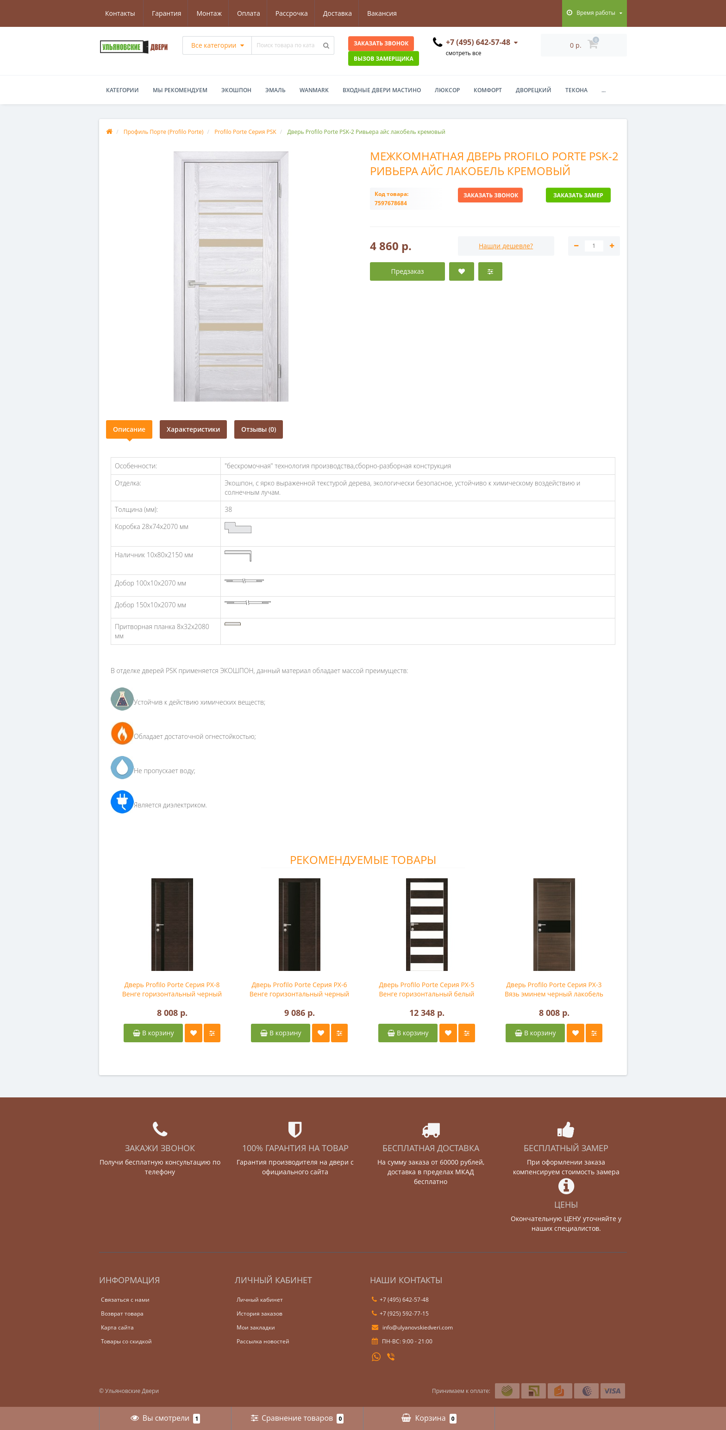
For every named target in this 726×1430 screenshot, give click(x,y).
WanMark (314, 90)
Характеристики (193, 429)
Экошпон (236, 90)
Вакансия (342, 13)
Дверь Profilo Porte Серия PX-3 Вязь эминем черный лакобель (554, 989)
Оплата (204, 13)
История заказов (259, 1313)
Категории (122, 90)
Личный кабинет (260, 1300)
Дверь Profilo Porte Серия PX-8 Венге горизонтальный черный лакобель (172, 989)
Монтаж (164, 13)
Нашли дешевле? (506, 245)
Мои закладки (256, 1327)
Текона (576, 90)
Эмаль (275, 90)
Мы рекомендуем (180, 90)
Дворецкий (533, 90)
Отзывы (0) (258, 429)
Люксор (447, 90)
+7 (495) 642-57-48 (400, 1300)
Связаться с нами (125, 1300)
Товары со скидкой (126, 1341)
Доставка (296, 13)
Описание (129, 429)
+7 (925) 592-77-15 (400, 1313)
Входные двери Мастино (382, 90)
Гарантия (120, 13)
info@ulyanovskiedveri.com (412, 1327)
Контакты (389, 13)
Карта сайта (117, 1327)
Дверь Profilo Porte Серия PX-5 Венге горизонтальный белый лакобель (427, 989)
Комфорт (488, 90)
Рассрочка (249, 13)
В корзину (153, 1032)
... (603, 90)
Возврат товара (122, 1313)
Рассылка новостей (263, 1341)
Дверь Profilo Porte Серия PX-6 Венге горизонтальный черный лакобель (300, 989)
